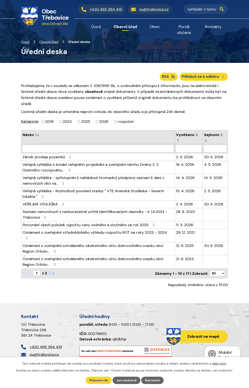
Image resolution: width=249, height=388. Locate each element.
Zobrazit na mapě (203, 336)
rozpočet (126, 121)
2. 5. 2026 (212, 190)
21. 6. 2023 (185, 258)
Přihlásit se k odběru (204, 76)
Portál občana (184, 29)
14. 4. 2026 (185, 177)
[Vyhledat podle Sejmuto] (215, 149)
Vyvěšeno (187, 134)
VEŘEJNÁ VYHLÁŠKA (44, 204)
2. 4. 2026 (184, 157)
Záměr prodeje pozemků (48, 157)
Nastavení (152, 380)
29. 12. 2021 (185, 232)
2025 (85, 121)
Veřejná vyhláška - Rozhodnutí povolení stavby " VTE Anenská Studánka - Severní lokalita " (93, 193)
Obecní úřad (48, 42)
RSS (169, 76)
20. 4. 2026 (213, 157)
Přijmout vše (98, 380)
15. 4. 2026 (185, 190)
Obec (155, 26)
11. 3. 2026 (184, 224)
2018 (49, 121)
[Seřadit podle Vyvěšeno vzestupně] (178, 139)
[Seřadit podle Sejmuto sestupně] (206, 141)
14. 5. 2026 (213, 177)
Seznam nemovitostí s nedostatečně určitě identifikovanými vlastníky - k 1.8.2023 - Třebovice (95, 214)
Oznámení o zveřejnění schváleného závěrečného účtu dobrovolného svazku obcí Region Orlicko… (93, 248)
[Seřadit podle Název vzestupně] (38, 134)
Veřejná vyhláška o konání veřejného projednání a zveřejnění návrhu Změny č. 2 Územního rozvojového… (90, 167)
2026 (103, 121)
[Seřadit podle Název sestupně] (38, 135)
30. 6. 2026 (213, 245)
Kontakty (213, 26)
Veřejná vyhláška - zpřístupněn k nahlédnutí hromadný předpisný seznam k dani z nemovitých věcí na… (93, 180)
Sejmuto (213, 134)
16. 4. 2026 (185, 164)
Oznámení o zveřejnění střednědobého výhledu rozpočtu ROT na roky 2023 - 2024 (95, 235)
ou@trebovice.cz (44, 354)
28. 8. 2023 (185, 211)
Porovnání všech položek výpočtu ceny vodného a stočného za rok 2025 (89, 224)
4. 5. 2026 (212, 164)
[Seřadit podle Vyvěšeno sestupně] (178, 141)
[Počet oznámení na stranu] (217, 273)
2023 (67, 121)
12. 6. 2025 (185, 245)
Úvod (25, 42)
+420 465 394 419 (46, 346)
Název (29, 134)
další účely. (219, 363)
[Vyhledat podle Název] (98, 149)
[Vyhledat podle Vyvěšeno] (188, 149)
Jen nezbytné (126, 380)
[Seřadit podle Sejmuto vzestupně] (206, 139)
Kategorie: (30, 121)
